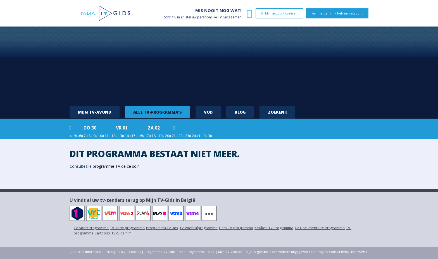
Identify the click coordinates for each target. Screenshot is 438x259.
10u (101, 135)
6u (81, 135)
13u (121, 135)
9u (95, 135)
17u (148, 135)
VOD (208, 112)
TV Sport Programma (91, 227)
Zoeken (277, 112)
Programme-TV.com (159, 252)
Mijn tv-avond (94, 112)
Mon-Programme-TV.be (197, 252)
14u (128, 135)
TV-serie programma (127, 227)
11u (108, 135)
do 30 (90, 128)
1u (201, 135)
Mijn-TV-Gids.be (230, 252)
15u (134, 135)
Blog (240, 112)
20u (168, 135)
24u (195, 135)
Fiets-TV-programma (236, 227)
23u (188, 135)
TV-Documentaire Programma (320, 227)
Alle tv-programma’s (157, 112)
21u (175, 135)
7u (86, 135)
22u (181, 135)
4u (71, 135)
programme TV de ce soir (116, 166)
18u (155, 135)
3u (210, 135)
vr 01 (122, 128)
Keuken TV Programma (273, 227)
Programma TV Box (162, 227)
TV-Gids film (121, 233)
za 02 (154, 128)
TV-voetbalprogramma (199, 227)
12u (114, 135)
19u (161, 135)
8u (90, 135)
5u (76, 135)
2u (205, 135)
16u (141, 135)
